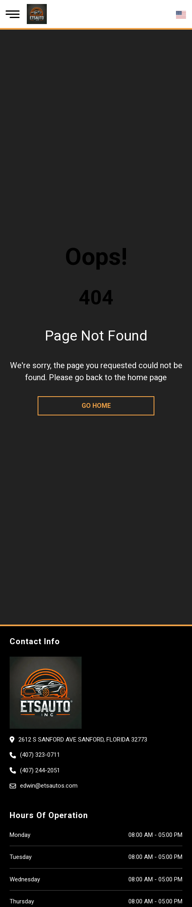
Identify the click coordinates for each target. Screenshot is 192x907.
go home (96, 405)
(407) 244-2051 (40, 770)
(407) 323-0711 (40, 754)
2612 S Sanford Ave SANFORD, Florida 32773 (82, 739)
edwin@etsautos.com (49, 785)
